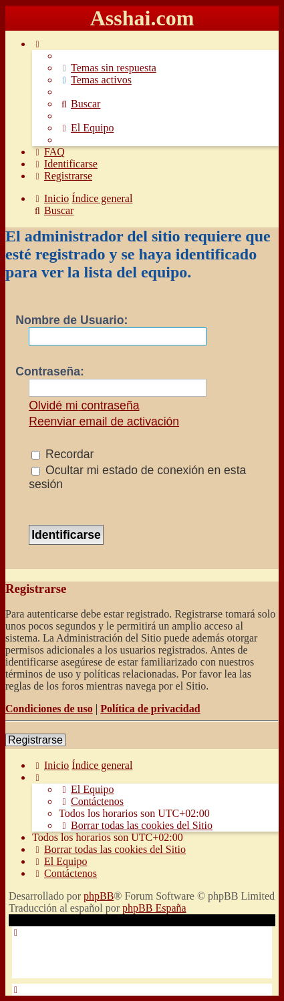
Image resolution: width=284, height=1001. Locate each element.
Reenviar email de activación (104, 421)
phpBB (99, 896)
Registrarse (35, 740)
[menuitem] (107, 67)
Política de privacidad (150, 708)
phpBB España (154, 908)
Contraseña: (49, 371)
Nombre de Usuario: (71, 320)
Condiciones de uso (49, 708)
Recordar (62, 454)
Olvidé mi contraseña (84, 405)
